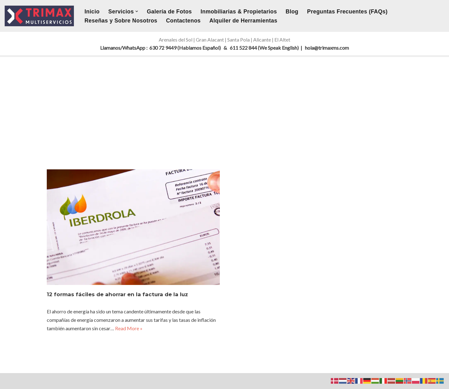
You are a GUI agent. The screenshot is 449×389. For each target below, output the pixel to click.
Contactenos (183, 20)
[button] (136, 11)
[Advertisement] (224, 103)
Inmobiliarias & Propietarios (238, 11)
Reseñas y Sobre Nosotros (120, 20)
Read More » (128, 328)
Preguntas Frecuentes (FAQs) (347, 11)
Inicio (91, 11)
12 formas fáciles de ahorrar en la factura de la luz (117, 294)
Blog (292, 11)
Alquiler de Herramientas (243, 20)
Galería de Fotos (169, 11)
